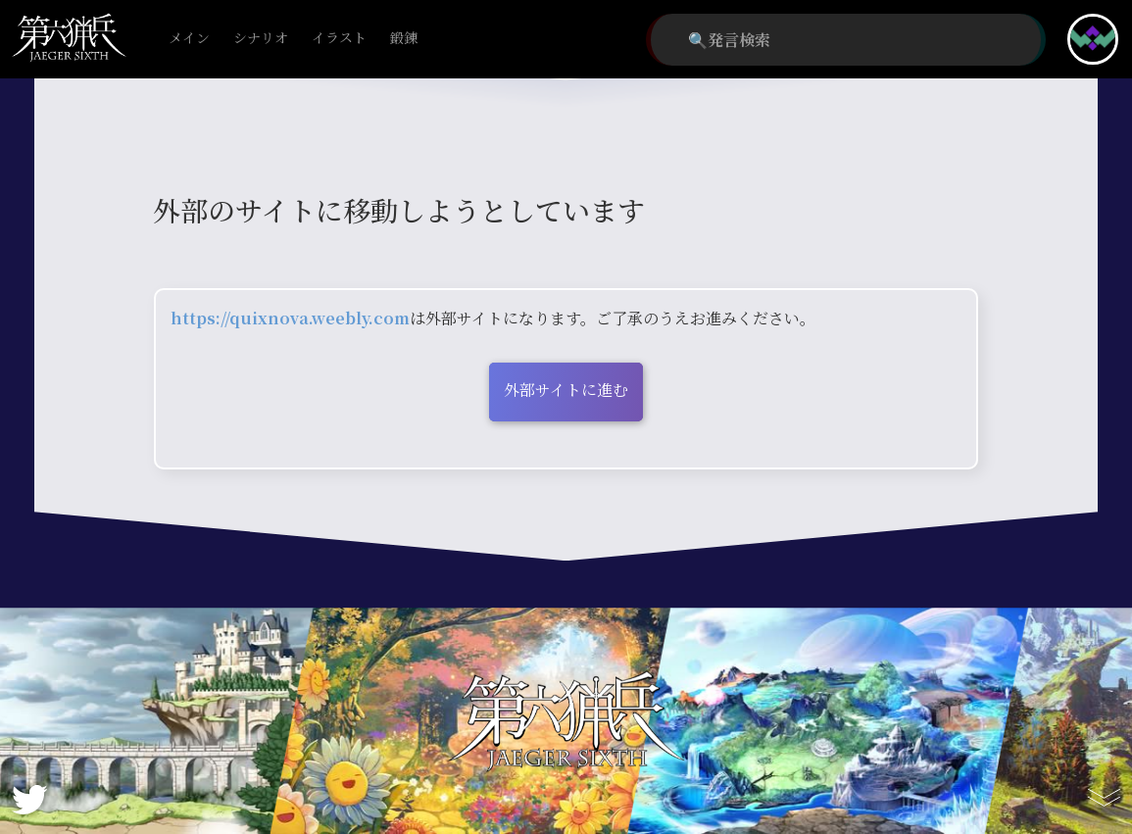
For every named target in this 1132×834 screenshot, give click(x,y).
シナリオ (260, 38)
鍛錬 (403, 38)
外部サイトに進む (566, 389)
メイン (189, 38)
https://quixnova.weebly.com (290, 318)
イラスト (339, 38)
